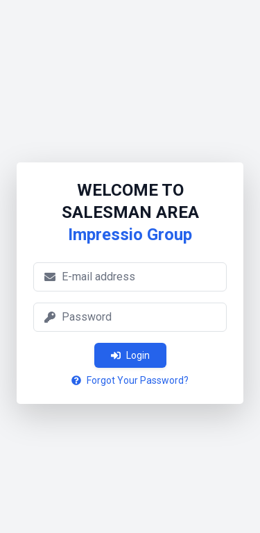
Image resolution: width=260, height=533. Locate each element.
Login (130, 355)
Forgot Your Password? (130, 380)
